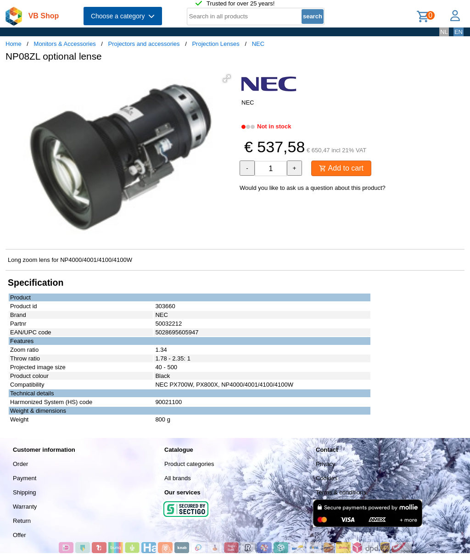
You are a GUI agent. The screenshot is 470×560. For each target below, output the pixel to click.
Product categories (189, 463)
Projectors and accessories (144, 43)
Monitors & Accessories (65, 43)
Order (20, 463)
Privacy (326, 463)
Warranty (25, 506)
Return (22, 520)
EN (458, 31)
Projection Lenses (215, 43)
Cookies (326, 478)
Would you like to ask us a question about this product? (313, 187)
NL (444, 31)
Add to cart (341, 168)
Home (14, 43)
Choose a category (123, 16)
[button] (226, 78)
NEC (258, 43)
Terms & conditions (341, 492)
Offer (19, 535)
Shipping (24, 492)
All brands (177, 478)
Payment (24, 478)
